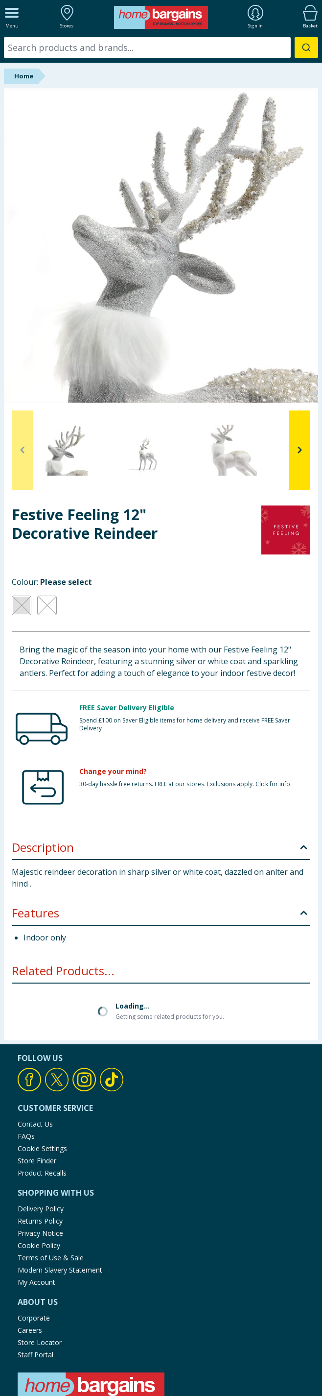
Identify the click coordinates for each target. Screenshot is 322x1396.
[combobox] (161, 47)
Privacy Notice (40, 1233)
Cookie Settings (42, 1148)
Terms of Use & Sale (51, 1257)
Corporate (34, 1318)
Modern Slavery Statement (60, 1270)
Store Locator (40, 1342)
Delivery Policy (41, 1208)
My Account (36, 1282)
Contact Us (35, 1124)
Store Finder (37, 1160)
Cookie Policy (39, 1245)
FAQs (26, 1136)
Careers (30, 1330)
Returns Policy (40, 1221)
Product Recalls (42, 1173)
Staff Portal (35, 1354)
